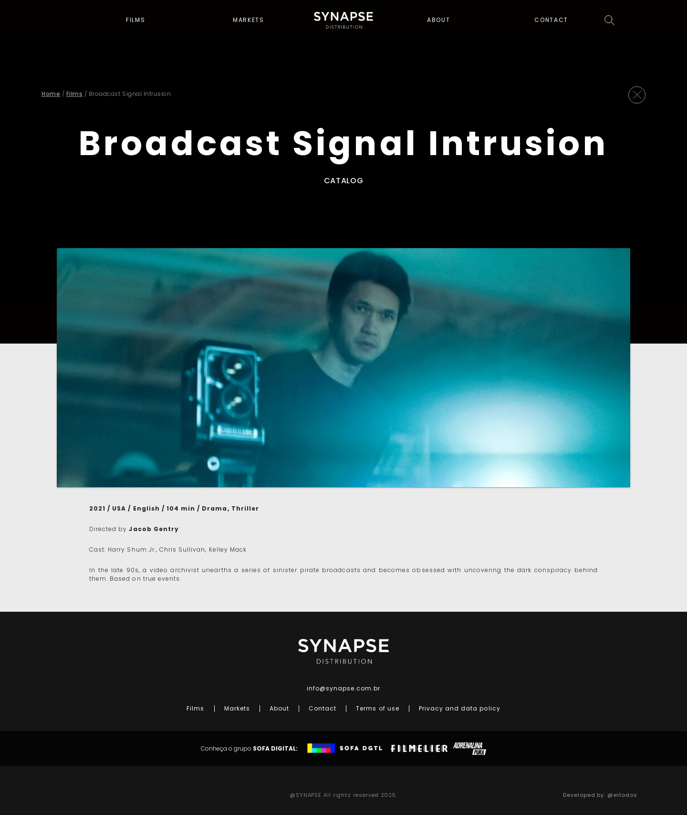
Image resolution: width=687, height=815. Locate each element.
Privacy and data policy (459, 708)
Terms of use (377, 708)
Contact (551, 21)
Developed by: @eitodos (600, 795)
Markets (248, 21)
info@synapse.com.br (344, 688)
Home (51, 94)
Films (135, 21)
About (438, 21)
